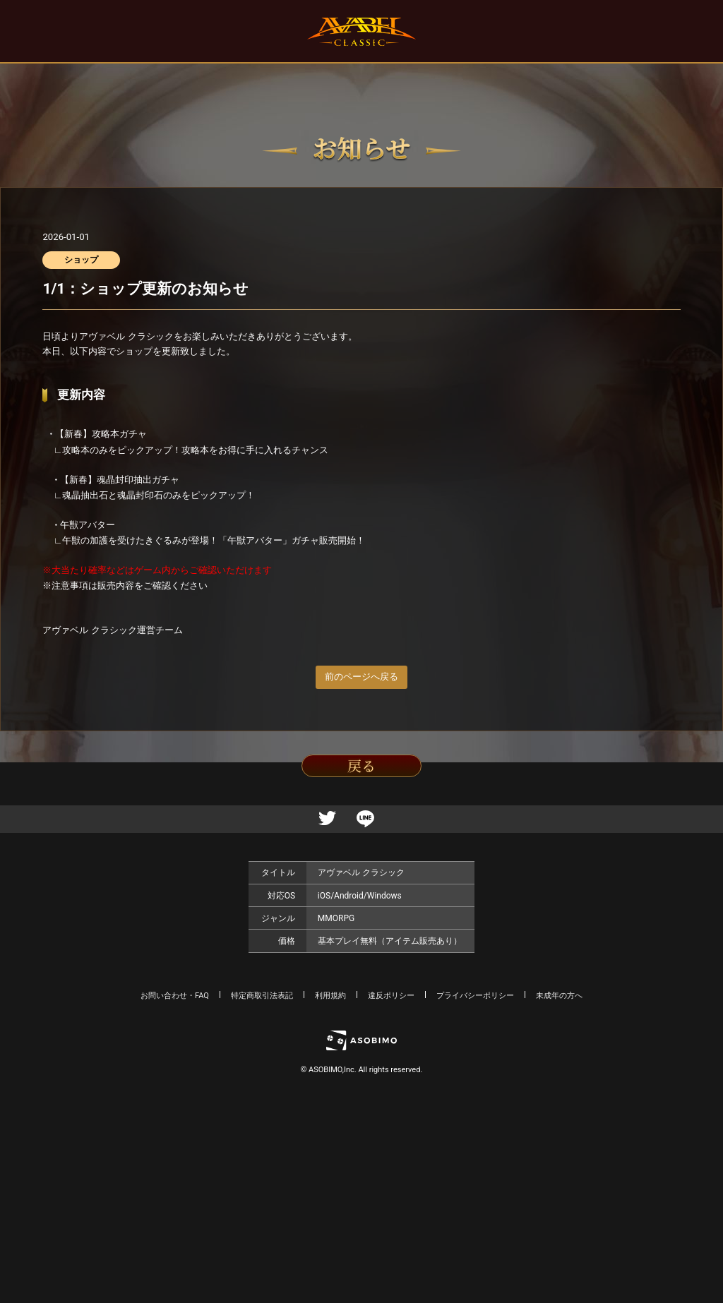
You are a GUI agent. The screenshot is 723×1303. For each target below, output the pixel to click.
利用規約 (330, 995)
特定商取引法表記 (262, 995)
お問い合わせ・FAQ (175, 995)
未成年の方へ (559, 995)
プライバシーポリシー (475, 995)
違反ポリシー (391, 995)
